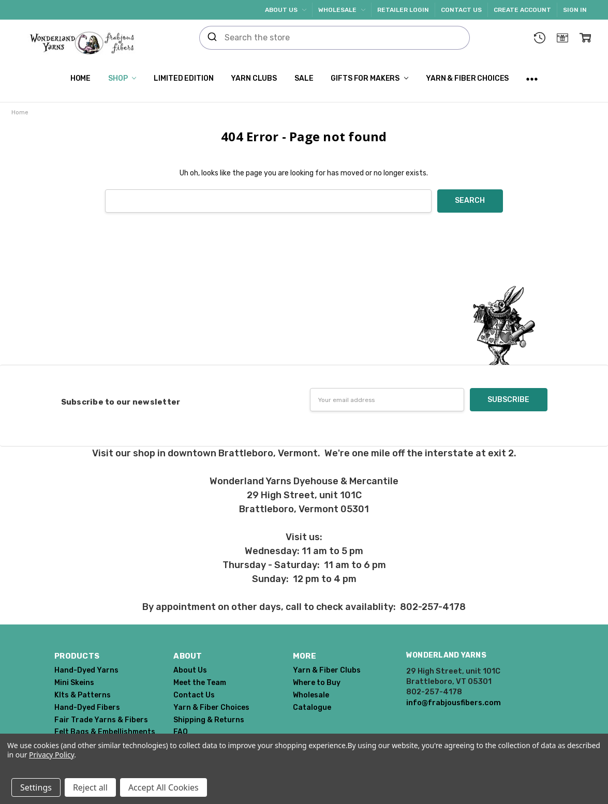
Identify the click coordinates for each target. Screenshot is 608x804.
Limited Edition (183, 78)
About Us (285, 9)
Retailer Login (403, 9)
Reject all (90, 787)
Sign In (575, 9)
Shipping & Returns (208, 720)
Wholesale (341, 9)
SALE (303, 78)
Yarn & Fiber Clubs (327, 670)
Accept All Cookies (163, 787)
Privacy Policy (51, 755)
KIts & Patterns (82, 695)
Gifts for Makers (369, 78)
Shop (122, 78)
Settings (36, 787)
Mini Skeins (74, 682)
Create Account (522, 9)
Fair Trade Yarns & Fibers (101, 720)
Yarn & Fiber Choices (467, 78)
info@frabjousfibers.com (453, 702)
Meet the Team (199, 682)
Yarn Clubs (254, 78)
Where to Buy (316, 682)
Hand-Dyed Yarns (86, 670)
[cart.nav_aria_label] (585, 38)
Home (80, 78)
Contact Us (461, 9)
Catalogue (312, 707)
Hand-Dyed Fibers (87, 707)
